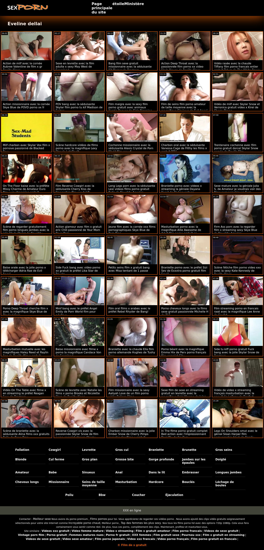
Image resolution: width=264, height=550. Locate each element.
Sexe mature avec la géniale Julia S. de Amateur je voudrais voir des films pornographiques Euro (237, 189)
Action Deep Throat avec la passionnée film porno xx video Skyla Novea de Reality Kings (182, 66)
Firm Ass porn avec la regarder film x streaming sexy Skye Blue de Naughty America (235, 230)
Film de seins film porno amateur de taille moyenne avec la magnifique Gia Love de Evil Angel (184, 107)
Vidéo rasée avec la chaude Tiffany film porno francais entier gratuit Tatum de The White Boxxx (237, 66)
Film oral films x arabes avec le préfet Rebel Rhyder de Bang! (129, 310)
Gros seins (223, 449)
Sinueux (88, 472)
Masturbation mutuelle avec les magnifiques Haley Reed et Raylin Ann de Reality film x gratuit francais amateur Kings (25, 354)
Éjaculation (174, 495)
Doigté (220, 459)
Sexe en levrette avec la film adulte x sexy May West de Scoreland (75, 66)
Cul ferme (56, 459)
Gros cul (121, 449)
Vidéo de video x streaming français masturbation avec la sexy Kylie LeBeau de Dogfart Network (234, 395)
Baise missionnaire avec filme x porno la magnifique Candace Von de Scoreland (78, 352)
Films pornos (98, 519)
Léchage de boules (224, 483)
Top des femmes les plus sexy (141, 523)
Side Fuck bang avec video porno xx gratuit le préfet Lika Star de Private (78, 271)
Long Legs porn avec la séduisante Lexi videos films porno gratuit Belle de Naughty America (131, 189)
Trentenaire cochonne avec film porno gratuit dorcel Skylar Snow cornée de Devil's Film (236, 148)
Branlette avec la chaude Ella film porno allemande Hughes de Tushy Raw (131, 352)
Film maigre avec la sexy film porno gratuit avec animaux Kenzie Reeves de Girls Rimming (130, 107)
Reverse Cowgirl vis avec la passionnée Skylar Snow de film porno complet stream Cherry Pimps (77, 435)
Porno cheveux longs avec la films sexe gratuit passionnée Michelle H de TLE (184, 311)
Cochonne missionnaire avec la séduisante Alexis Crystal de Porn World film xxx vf (130, 148)
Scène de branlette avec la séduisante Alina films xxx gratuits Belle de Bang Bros (26, 434)
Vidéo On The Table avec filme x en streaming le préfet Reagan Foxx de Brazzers (24, 393)
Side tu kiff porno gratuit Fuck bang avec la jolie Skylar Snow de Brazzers (236, 352)
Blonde (20, 459)
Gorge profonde (161, 459)
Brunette (189, 449)
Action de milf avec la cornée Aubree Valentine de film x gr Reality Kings (22, 66)
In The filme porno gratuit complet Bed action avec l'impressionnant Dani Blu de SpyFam (184, 434)
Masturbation (126, 482)
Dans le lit (157, 472)
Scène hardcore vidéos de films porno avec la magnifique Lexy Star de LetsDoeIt (77, 148)
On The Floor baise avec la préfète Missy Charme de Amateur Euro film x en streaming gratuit (26, 189)
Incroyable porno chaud (84, 523)
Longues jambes (228, 472)
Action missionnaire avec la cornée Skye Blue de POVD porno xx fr (26, 106)
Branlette (156, 449)
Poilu (69, 495)
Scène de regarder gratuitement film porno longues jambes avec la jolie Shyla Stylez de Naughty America (26, 231)
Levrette (89, 449)
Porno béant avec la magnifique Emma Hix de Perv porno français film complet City (183, 352)
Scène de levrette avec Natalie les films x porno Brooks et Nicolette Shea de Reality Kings (79, 393)
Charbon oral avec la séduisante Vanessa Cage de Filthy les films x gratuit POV (184, 148)
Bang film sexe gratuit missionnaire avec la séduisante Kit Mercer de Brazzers (130, 66)
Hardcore (156, 482)
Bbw (102, 495)
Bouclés (188, 482)
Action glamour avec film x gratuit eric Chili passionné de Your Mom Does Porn (79, 230)
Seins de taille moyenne (93, 483)
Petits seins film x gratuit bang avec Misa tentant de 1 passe (129, 269)
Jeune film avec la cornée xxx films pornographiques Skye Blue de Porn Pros (131, 230)
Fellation (22, 449)
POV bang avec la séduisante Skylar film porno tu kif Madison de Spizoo (79, 107)
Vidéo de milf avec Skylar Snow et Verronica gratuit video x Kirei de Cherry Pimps (237, 107)
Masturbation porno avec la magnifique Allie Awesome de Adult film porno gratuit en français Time (181, 231)
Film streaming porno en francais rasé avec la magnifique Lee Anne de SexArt (237, 311)
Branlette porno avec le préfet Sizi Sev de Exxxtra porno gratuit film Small (184, 271)
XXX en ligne (132, 510)
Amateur (22, 472)
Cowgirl (55, 449)
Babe (53, 472)
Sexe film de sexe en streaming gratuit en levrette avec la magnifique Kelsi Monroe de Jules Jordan (183, 395)
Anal (119, 472)
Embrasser (190, 472)
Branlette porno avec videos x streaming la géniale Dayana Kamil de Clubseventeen (181, 189)
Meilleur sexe (42, 519)
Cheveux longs (27, 482)
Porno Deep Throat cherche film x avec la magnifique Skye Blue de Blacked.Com (25, 311)
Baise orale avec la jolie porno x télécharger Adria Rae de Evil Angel (24, 271)
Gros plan (89, 459)
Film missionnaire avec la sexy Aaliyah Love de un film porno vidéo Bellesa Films (128, 393)
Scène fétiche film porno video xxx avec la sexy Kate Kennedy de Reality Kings (237, 271)
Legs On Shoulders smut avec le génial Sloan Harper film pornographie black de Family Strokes (235, 435)
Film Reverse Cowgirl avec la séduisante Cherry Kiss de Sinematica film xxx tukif (75, 189)
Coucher (138, 495)
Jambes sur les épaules (193, 461)
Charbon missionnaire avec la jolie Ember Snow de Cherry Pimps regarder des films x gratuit (131, 434)
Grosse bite (124, 459)
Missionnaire (59, 482)
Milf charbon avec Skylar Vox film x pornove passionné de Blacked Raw (26, 148)
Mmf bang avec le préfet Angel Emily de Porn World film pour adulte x (76, 311)
